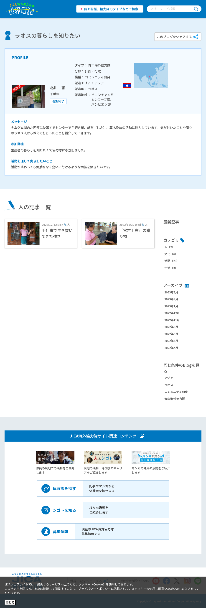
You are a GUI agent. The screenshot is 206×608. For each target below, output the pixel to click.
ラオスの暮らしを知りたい (47, 35)
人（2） (169, 247)
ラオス (168, 385)
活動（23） (171, 261)
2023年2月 (171, 299)
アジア (168, 378)
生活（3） (171, 268)
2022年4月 (171, 348)
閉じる (10, 602)
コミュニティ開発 (176, 391)
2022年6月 (171, 334)
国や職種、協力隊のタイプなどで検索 (111, 9)
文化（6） (171, 254)
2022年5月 (171, 340)
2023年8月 (171, 292)
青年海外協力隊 (174, 399)
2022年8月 (171, 327)
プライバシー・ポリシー (94, 588)
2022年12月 (172, 313)
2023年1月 (171, 306)
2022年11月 (172, 320)
